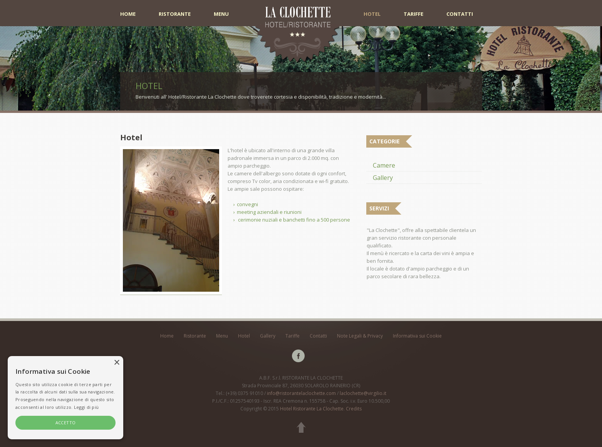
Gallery (383, 177)
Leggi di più (86, 407)
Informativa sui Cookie (417, 336)
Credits (354, 408)
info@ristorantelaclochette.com (301, 393)
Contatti (459, 14)
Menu (221, 14)
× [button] (116, 363)
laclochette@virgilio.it (363, 393)
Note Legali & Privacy (360, 336)
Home (128, 14)
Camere (384, 165)
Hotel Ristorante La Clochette (312, 408)
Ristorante (175, 14)
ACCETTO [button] (65, 422)
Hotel (372, 14)
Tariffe (413, 14)
